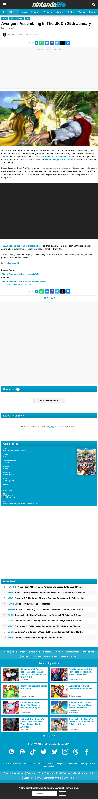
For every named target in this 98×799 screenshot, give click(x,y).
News (5, 18)
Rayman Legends (60, 156)
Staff (22, 652)
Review (24, 281)
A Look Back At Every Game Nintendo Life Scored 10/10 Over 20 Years (45, 587)
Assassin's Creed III (42, 156)
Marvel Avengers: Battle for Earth (14, 451)
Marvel (20, 18)
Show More (49, 736)
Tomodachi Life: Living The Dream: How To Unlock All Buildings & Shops (44, 615)
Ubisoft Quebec (8, 475)
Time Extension (46, 773)
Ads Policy (27, 656)
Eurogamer (29, 778)
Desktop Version (68, 656)
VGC (39, 778)
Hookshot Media (16, 764)
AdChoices (69, 764)
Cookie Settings (51, 656)
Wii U (12, 18)
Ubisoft (5, 469)
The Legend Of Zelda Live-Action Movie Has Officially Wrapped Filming (44, 626)
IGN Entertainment (39, 764)
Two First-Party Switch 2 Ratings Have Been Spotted (35, 637)
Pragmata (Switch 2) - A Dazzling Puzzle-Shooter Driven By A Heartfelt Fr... (46, 609)
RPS (72, 778)
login (51, 426)
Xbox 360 (6, 463)
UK (28, 18)
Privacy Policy (72, 652)
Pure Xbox (31, 773)
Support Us (48, 652)
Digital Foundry (63, 773)
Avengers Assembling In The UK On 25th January (46, 23)
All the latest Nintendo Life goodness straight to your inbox (49, 788)
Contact (59, 652)
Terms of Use (88, 652)
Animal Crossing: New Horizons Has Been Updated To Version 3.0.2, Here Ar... (47, 592)
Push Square (18, 773)
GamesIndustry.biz (52, 778)
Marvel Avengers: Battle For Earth (60, 159)
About (14, 652)
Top (6, 652)
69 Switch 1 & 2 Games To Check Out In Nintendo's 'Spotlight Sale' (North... (45, 632)
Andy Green (15, 34)
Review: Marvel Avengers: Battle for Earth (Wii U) (20, 504)
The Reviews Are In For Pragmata (29, 604)
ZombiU (5, 156)
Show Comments (49, 400)
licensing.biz (14, 263)
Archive (37, 656)
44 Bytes (60, 764)
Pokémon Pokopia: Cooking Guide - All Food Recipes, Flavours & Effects (44, 621)
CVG (66, 778)
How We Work (34, 652)
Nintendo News (80, 773)
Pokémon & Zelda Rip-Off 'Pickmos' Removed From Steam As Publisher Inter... (47, 598)
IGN (91, 773)
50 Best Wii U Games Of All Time (16, 284)
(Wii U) (20, 274)
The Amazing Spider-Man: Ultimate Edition (21, 246)
